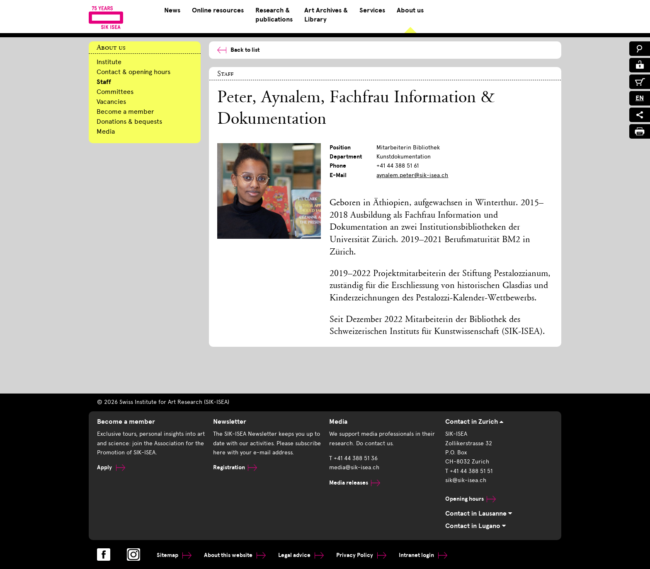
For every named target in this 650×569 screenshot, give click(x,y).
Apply (111, 467)
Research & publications (274, 15)
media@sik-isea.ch (354, 467)
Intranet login (423, 555)
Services (372, 10)
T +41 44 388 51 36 (353, 458)
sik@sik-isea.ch (465, 480)
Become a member (125, 111)
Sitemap (174, 555)
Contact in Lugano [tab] (475, 526)
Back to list (238, 49)
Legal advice (301, 555)
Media (106, 131)
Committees (115, 92)
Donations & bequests (129, 121)
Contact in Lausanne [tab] (478, 513)
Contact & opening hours (133, 72)
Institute (109, 62)
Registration (235, 467)
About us (410, 10)
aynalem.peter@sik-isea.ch (412, 175)
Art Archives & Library (326, 15)
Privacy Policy (361, 555)
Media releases (354, 482)
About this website (235, 555)
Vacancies (111, 102)
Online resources (218, 10)
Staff (104, 82)
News (172, 10)
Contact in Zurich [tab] (474, 422)
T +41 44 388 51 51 (468, 471)
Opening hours (470, 498)
